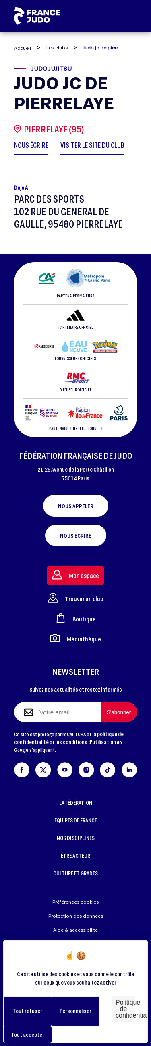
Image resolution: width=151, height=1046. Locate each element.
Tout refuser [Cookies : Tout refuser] (27, 1010)
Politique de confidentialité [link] (125, 1009)
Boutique (76, 618)
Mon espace (75, 575)
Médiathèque (75, 638)
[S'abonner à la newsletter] (119, 712)
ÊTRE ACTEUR (75, 855)
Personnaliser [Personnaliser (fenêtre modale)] (75, 1010)
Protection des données (75, 915)
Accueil (22, 48)
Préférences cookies (75, 901)
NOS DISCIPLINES (76, 837)
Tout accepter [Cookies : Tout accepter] (27, 1034)
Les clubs (57, 47)
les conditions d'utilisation (85, 742)
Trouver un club (75, 598)
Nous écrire (75, 535)
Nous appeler (75, 505)
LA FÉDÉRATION (75, 802)
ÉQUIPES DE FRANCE (75, 820)
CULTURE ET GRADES (75, 873)
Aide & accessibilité (75, 929)
